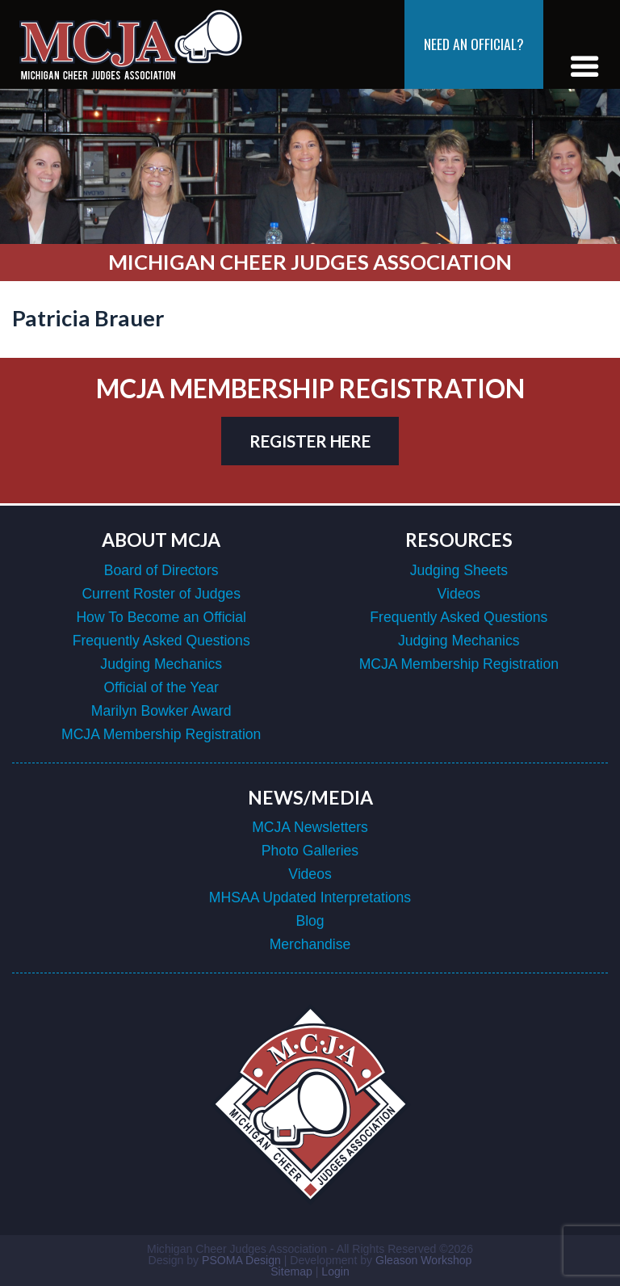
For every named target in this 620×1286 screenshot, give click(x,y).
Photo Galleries (310, 851)
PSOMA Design (241, 1260)
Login (335, 1271)
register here (310, 441)
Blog (309, 921)
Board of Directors (161, 570)
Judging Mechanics (161, 664)
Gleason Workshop (423, 1260)
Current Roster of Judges (161, 594)
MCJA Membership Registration (161, 734)
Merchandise (310, 944)
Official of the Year (160, 687)
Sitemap (291, 1271)
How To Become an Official (161, 617)
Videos (459, 594)
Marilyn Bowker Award (161, 711)
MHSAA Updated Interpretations (310, 897)
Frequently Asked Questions (161, 640)
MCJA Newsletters (310, 827)
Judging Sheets (459, 570)
